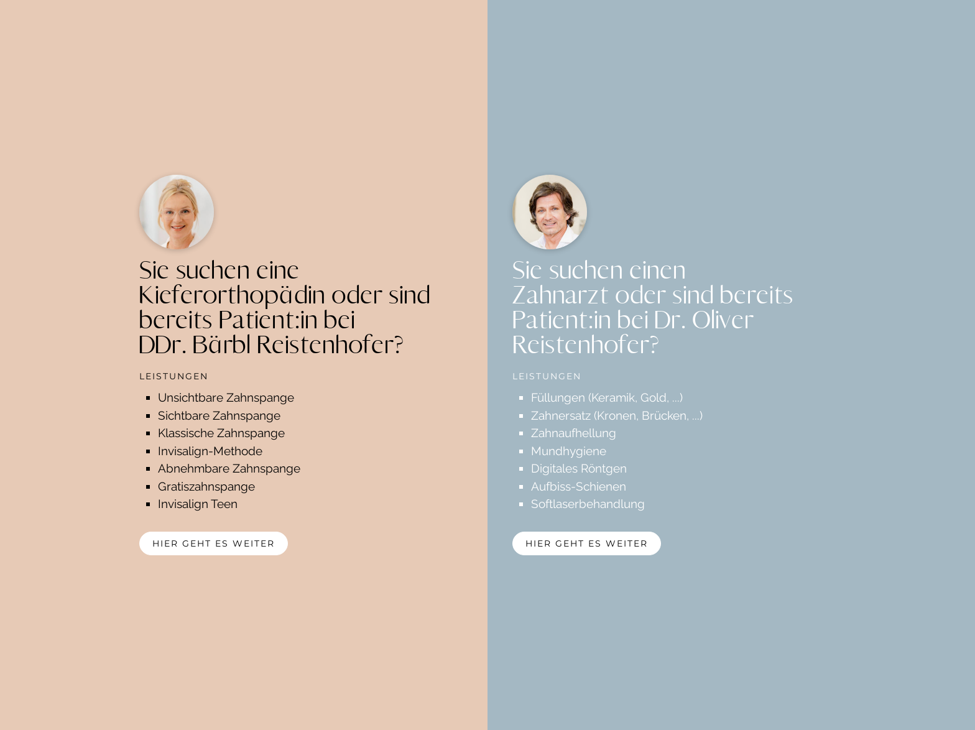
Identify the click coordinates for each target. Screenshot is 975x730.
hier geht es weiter (213, 543)
